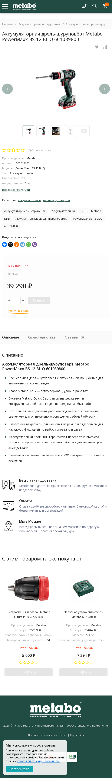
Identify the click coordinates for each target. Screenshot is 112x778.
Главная (7, 24)
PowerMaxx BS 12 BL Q (87, 218)
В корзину (29, 672)
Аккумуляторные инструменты (39, 24)
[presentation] (7, 89)
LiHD (7, 218)
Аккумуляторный (63, 211)
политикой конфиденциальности (38, 761)
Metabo (96, 211)
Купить (39, 300)
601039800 (11, 226)
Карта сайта (77, 735)
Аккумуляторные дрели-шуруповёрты (44, 200)
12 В (83, 211)
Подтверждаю (19, 769)
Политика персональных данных (47, 735)
